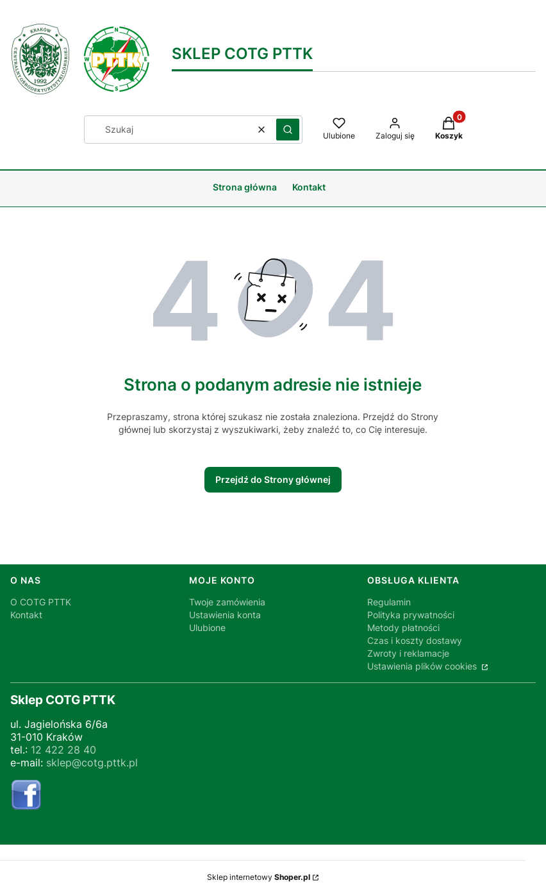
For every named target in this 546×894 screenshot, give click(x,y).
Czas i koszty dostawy (414, 640)
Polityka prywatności (410, 614)
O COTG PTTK (40, 601)
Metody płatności (403, 627)
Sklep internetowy (258, 877)
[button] (287, 129)
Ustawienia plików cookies (423, 666)
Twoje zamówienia (227, 601)
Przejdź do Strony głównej (273, 479)
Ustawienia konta (225, 614)
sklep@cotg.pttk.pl (92, 762)
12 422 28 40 (63, 749)
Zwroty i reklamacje (408, 653)
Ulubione (207, 627)
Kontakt (26, 614)
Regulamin (389, 601)
